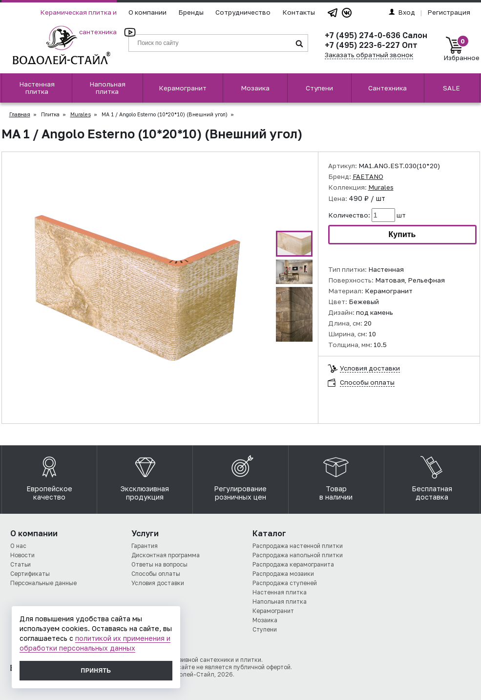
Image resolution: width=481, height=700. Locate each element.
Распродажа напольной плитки (297, 555)
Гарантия (144, 545)
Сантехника (387, 88)
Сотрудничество (243, 12)
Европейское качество (49, 475)
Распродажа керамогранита (293, 564)
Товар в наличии (336, 475)
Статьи (20, 564)
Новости (22, 555)
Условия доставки (370, 368)
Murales (80, 114)
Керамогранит (183, 88)
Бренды (191, 12)
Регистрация (448, 12)
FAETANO (368, 176)
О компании (147, 12)
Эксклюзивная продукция (145, 475)
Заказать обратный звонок (369, 55)
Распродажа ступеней (284, 583)
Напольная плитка (107, 87)
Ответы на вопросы (159, 564)
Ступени (319, 88)
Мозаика (255, 88)
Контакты (298, 12)
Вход (402, 12)
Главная (19, 114)
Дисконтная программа (165, 555)
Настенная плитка (37, 87)
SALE (451, 88)
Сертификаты (30, 573)
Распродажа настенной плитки (297, 545)
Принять (96, 670)
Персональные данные (43, 583)
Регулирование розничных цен (240, 475)
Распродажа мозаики (283, 573)
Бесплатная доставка (432, 475)
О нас (18, 545)
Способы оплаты (367, 382)
